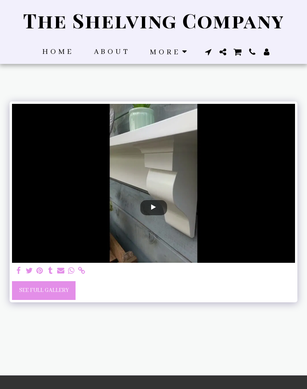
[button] (208, 52)
